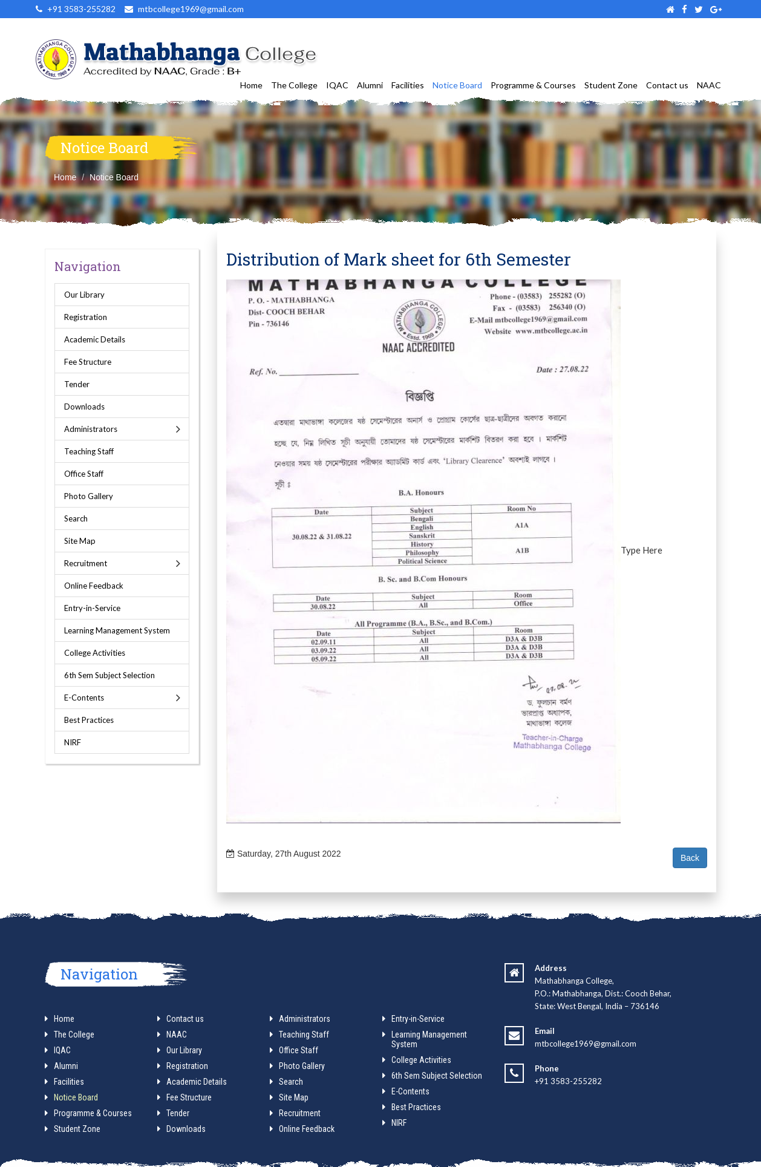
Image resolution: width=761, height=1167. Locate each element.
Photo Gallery (88, 496)
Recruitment (85, 563)
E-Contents (84, 697)
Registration (85, 317)
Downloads (84, 406)
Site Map (80, 541)
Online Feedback (93, 585)
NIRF (72, 742)
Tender (77, 384)
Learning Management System (117, 630)
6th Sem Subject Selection (109, 675)
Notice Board (457, 85)
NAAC (709, 85)
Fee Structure (87, 362)
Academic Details (94, 339)
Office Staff (83, 474)
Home (251, 85)
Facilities (407, 85)
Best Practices (89, 720)
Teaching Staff (89, 451)
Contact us (667, 85)
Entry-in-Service (92, 608)
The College (294, 85)
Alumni (370, 85)
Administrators (90, 429)
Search (76, 518)
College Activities (94, 653)
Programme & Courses (533, 85)
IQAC (337, 85)
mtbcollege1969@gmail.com (585, 1043)
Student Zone (611, 85)
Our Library (84, 294)
